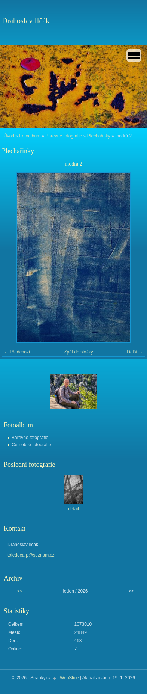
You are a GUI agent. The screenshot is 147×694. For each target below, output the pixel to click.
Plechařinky (98, 136)
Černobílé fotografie (31, 444)
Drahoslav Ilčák (25, 21)
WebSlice (69, 677)
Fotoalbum (29, 136)
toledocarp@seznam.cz (31, 555)
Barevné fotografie (63, 136)
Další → (135, 352)
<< (19, 591)
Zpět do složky (78, 352)
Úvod (9, 136)
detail (73, 508)
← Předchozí (17, 352)
